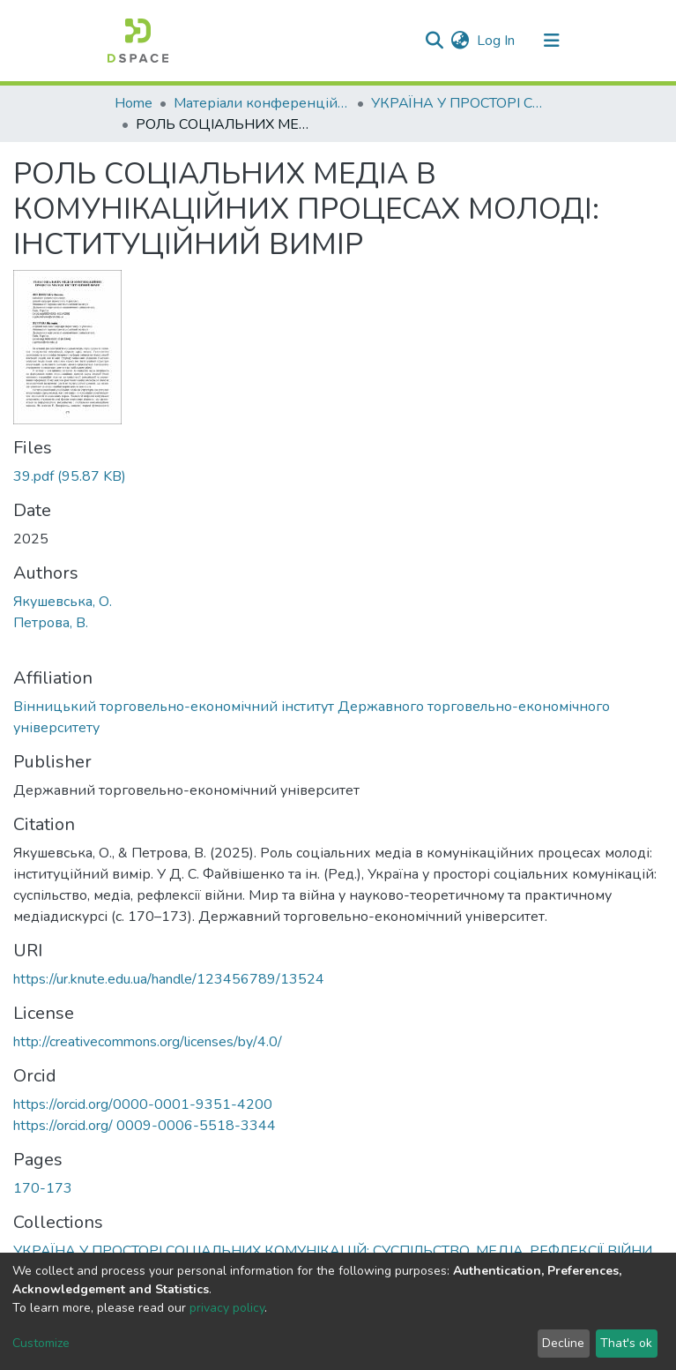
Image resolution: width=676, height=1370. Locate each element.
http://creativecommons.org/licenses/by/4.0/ (147, 1042)
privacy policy (226, 1307)
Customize (41, 1343)
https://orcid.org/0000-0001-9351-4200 (142, 1104)
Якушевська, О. (62, 601)
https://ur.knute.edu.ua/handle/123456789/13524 (168, 979)
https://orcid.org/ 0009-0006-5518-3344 (144, 1125)
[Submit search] (435, 40)
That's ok (626, 1343)
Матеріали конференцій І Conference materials (262, 103)
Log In (496, 40)
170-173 (42, 1188)
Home (133, 103)
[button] (460, 40)
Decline (563, 1343)
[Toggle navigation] (551, 40)
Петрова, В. (50, 623)
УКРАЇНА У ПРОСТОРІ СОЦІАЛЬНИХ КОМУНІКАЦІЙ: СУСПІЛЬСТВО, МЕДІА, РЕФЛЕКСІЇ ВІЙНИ (459, 103)
